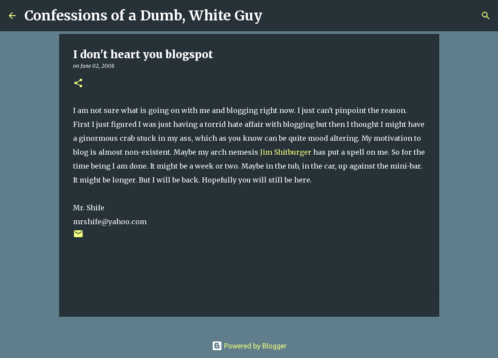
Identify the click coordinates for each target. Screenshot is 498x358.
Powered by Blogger (249, 346)
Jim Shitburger (285, 152)
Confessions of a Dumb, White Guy (143, 15)
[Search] (274, 15)
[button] (78, 84)
